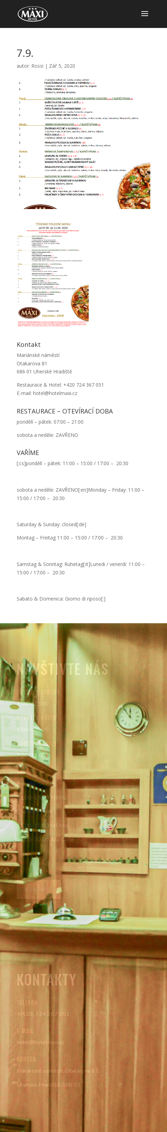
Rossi (37, 65)
